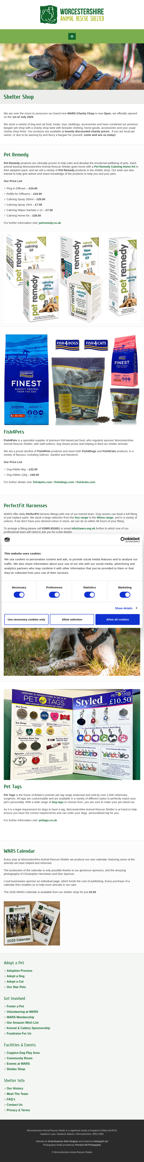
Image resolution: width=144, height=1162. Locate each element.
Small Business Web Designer (63, 1141)
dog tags (58, 802)
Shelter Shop (16, 1069)
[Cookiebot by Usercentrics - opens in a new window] (123, 539)
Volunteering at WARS (22, 1011)
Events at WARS (18, 1063)
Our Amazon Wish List (23, 1022)
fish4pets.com (42, 482)
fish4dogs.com (64, 482)
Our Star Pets (16, 987)
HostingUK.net (100, 1141)
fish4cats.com (85, 482)
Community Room (20, 1058)
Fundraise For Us (19, 1033)
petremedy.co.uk (50, 222)
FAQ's (11, 1099)
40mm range (105, 517)
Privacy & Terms (18, 1110)
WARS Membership (20, 1017)
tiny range (81, 517)
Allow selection (72, 619)
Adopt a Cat (15, 981)
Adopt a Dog (16, 976)
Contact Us (14, 1104)
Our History (15, 1088)
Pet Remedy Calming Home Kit (114, 166)
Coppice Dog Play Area (23, 1052)
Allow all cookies (117, 619)
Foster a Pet (15, 1006)
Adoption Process (19, 970)
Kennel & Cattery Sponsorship (28, 1028)
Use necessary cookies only (26, 619)
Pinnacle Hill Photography (88, 1145)
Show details (124, 608)
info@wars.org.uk (83, 528)
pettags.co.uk (48, 820)
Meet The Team (17, 1093)
